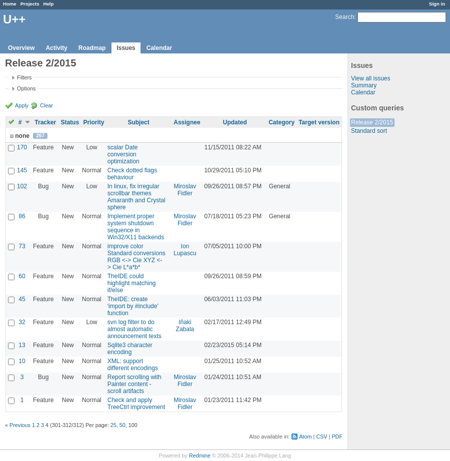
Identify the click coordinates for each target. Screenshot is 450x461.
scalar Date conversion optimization (124, 154)
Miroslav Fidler (185, 190)
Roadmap (92, 47)
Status (69, 122)
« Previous (17, 425)
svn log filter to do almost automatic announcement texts (135, 329)
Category (281, 122)
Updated (235, 122)
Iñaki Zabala (185, 326)
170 (22, 147)
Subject (138, 122)
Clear (46, 105)
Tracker (45, 122)
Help (49, 3)
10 (21, 361)
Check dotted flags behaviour (132, 174)
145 (22, 170)
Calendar (159, 47)
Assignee (187, 122)
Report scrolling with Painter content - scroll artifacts (135, 384)
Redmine (199, 456)
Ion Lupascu (185, 250)
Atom (305, 437)
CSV (321, 437)
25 (113, 425)
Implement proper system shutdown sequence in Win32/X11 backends (136, 227)
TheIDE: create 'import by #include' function (133, 306)
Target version (319, 122)
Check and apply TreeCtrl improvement (137, 404)
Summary (363, 85)
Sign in (437, 3)
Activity (56, 47)
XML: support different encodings (133, 365)
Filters (24, 77)
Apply (21, 105)
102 (22, 186)
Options (26, 88)
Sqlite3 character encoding (130, 349)
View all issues (370, 78)
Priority (93, 122)
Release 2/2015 (372, 122)
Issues (125, 47)
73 (21, 246)
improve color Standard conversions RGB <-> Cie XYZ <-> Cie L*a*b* (137, 257)
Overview (21, 47)
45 (21, 299)
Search (344, 16)
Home (9, 3)
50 (123, 425)
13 (21, 345)
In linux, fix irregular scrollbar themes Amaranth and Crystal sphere (137, 197)
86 (21, 216)
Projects (30, 3)
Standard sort (369, 130)
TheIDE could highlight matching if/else (132, 283)
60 (21, 276)
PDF (337, 437)
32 (21, 322)
